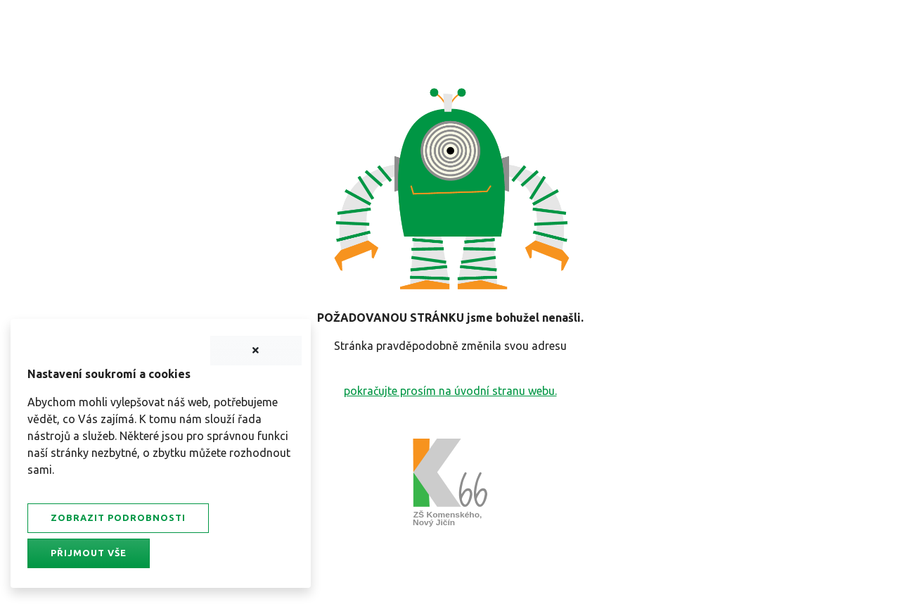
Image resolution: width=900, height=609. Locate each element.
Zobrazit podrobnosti (118, 517)
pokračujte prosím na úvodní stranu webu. (450, 390)
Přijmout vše (89, 553)
